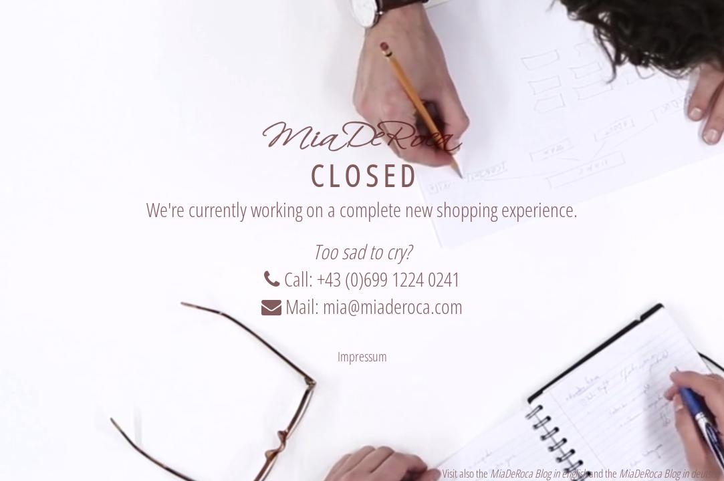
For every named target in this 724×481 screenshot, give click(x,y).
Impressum (362, 356)
